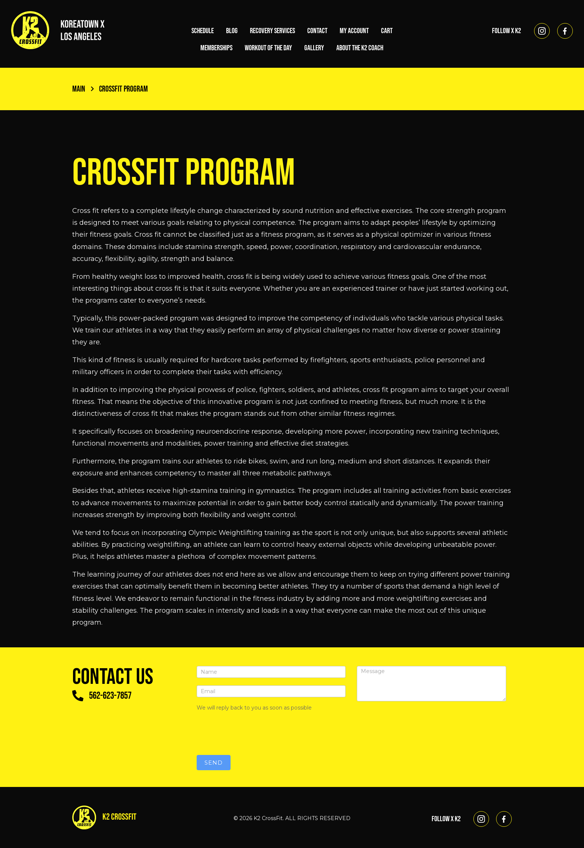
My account (354, 30)
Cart (387, 30)
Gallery (314, 48)
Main (83, 88)
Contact (317, 30)
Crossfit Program (127, 88)
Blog (232, 30)
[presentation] (253, 732)
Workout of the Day (268, 48)
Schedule (202, 30)
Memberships (216, 48)
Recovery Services (272, 30)
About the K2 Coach (359, 48)
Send (213, 762)
